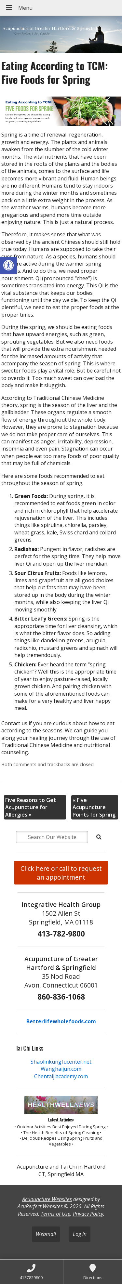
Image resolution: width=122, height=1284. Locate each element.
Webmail (46, 1234)
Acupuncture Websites (47, 1199)
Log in (80, 1234)
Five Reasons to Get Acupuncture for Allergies (30, 807)
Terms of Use (55, 1213)
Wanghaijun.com (61, 1068)
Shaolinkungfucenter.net (61, 1061)
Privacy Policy (88, 1213)
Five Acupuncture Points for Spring (94, 807)
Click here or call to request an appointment (61, 873)
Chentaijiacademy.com (61, 1076)
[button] (8, 265)
